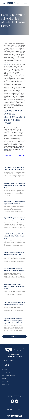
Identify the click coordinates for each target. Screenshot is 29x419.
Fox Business (7, 64)
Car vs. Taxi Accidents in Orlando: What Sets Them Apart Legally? (14, 303)
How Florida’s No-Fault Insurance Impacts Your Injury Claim (14, 203)
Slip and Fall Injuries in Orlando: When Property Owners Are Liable (14, 219)
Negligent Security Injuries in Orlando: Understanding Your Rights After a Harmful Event (13, 321)
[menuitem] (5, 360)
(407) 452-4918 (14, 357)
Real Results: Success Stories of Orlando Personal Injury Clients (14, 269)
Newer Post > (21, 155)
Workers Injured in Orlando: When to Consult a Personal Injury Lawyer (14, 286)
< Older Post (7, 155)
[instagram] (16, 401)
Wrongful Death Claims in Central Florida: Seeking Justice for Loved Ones (14, 185)
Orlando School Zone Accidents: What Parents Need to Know (14, 253)
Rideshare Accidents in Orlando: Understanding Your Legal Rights (14, 168)
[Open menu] (25, 3)
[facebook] (12, 401)
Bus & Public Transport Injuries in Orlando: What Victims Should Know (14, 236)
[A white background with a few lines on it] (3, 3)
